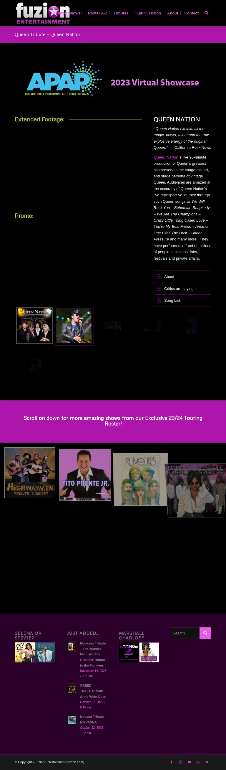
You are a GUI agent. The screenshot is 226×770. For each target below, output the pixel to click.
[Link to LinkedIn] (198, 762)
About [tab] (165, 276)
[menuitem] (66, 13)
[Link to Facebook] (171, 762)
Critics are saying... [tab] (177, 288)
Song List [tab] (168, 300)
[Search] (206, 13)
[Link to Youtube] (189, 762)
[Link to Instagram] (180, 762)
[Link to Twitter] (206, 762)
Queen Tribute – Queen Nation (47, 34)
